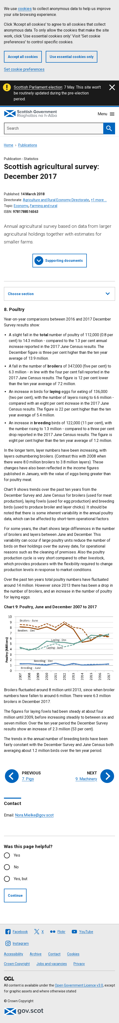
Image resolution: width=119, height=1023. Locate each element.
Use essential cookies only (71, 57)
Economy (21, 206)
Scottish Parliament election (38, 87)
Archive (36, 954)
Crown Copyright (17, 964)
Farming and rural (43, 206)
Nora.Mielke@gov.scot (34, 815)
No (16, 867)
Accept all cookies (23, 57)
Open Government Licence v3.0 (79, 985)
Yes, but (20, 878)
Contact (54, 954)
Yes (17, 855)
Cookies (73, 954)
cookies (25, 8)
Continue (15, 895)
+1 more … (99, 200)
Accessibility (13, 954)
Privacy (79, 964)
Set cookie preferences (24, 69)
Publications (27, 145)
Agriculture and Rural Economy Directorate (56, 200)
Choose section (59, 293)
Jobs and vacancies (51, 964)
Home (8, 145)
